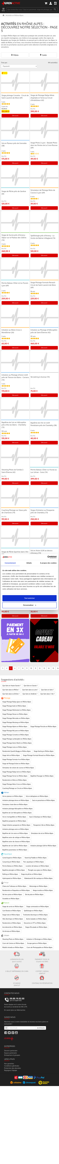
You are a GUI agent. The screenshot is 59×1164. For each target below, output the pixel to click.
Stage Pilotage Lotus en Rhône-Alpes (14, 747)
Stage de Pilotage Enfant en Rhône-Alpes (15, 763)
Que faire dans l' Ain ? (47, 694)
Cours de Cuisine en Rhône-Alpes (13, 943)
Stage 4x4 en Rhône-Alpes (11, 755)
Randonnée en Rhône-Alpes (11, 923)
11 (35, 668)
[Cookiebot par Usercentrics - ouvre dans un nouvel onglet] (47, 557)
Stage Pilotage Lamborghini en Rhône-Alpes (16, 739)
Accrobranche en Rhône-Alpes (12, 927)
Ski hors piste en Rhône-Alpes (12, 894)
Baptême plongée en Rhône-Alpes (13, 870)
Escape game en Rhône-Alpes (37, 943)
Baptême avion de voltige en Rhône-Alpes (16, 837)
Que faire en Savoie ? (31, 685)
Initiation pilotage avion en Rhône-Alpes (15, 829)
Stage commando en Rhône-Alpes (37, 906)
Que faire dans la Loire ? (30, 690)
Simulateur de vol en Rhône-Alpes (42, 833)
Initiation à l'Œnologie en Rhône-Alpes (39, 939)
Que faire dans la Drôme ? (10, 694)
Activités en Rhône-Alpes (14, 15)
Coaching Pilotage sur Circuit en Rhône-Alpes (17, 788)
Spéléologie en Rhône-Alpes (33, 911)
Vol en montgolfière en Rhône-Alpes (14, 817)
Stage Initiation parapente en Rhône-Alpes (16, 825)
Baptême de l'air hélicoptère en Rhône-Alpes (17, 813)
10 (31, 668)
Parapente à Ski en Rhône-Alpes (43, 825)
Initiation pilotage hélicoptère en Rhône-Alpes (17, 808)
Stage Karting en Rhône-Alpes (44, 751)
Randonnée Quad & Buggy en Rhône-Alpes (16, 751)
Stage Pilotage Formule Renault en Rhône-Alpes (38, 755)
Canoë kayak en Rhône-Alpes (12, 858)
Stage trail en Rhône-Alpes (11, 915)
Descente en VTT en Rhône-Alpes (35, 923)
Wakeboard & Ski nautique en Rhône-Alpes (38, 878)
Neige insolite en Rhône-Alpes (43, 890)
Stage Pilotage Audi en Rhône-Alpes (14, 706)
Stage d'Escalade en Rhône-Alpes (36, 927)
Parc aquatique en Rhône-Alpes (33, 862)
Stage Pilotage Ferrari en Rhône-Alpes (14, 776)
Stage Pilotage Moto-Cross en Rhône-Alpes (16, 784)
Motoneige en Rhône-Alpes (38, 886)
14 (48, 668)
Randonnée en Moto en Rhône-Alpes (14, 780)
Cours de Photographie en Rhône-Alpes (39, 947)
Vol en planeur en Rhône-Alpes (12, 796)
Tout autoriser (29, 598)
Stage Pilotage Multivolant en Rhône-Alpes (16, 710)
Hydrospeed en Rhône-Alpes (11, 878)
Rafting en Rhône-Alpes (10, 874)
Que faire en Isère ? (47, 690)
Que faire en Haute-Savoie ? (11, 685)
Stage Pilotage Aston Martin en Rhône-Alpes (17, 743)
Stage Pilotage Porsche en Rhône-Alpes (43, 726)
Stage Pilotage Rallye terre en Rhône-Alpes (16, 772)
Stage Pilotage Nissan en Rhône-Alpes (15, 714)
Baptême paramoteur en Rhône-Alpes (14, 850)
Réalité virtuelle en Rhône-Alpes (12, 947)
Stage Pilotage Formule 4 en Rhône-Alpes (16, 759)
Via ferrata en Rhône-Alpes (11, 931)
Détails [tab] (29, 563)
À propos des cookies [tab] (48, 563)
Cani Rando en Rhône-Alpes (11, 911)
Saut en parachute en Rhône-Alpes (43, 800)
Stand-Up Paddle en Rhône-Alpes (35, 858)
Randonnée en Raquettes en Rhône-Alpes (16, 890)
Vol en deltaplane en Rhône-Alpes (37, 796)
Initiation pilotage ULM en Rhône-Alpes (43, 846)
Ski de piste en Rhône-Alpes (34, 894)
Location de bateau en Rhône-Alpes (37, 866)
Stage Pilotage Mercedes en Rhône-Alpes (16, 718)
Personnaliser (29, 605)
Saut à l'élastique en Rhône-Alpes (40, 817)
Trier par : (4, 63)
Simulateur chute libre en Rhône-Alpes (15, 804)
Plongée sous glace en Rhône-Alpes (39, 870)
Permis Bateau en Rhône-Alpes (12, 866)
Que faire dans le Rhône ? (10, 690)
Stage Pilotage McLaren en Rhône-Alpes (15, 730)
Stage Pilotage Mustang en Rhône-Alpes (15, 722)
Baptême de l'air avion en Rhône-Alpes (15, 833)
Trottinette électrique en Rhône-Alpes (35, 915)
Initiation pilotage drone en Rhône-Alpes (15, 800)
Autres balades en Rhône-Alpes (36, 919)
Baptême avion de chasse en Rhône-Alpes (16, 841)
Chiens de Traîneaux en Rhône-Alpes (14, 886)
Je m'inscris (41, 1028)
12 (39, 668)
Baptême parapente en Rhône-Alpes (14, 821)
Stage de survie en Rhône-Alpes (12, 906)
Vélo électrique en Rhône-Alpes (12, 919)
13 (44, 668)
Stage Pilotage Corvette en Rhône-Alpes (15, 735)
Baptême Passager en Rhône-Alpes (41, 776)
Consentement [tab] (10, 563)
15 (53, 668)
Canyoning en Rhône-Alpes (11, 862)
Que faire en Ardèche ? (29, 694)
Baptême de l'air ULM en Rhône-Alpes (14, 846)
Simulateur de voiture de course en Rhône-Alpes (18, 768)
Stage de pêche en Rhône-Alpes (31, 874)
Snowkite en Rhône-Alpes (10, 898)
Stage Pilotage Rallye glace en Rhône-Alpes (16, 702)
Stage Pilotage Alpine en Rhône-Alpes (14, 726)
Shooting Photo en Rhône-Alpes (12, 939)
